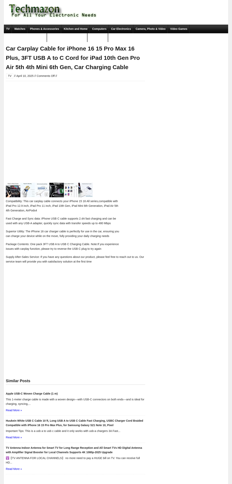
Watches (19, 28)
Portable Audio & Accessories (25, 37)
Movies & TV (98, 37)
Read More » (14, 410)
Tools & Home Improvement (67, 37)
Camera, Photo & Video (151, 28)
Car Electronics (121, 28)
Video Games (178, 28)
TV (8, 28)
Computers (99, 28)
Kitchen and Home (75, 28)
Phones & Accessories (44, 28)
